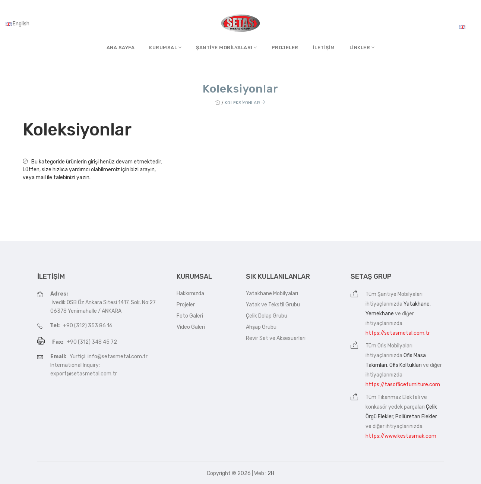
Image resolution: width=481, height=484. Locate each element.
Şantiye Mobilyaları (400, 294)
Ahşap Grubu (261, 327)
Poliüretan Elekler (416, 416)
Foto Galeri (190, 316)
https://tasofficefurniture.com (403, 384)
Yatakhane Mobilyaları (272, 293)
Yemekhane (380, 313)
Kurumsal (165, 47)
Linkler (362, 47)
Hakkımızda (190, 293)
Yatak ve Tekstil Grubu (273, 305)
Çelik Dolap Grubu (266, 316)
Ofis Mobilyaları (394, 346)
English (17, 24)
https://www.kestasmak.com (401, 436)
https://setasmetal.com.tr (398, 333)
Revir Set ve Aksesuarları (276, 338)
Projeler (285, 47)
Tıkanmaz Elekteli (398, 397)
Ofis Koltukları (405, 365)
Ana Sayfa (121, 47)
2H (271, 473)
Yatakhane (417, 304)
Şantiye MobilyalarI (226, 47)
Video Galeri (191, 327)
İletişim (324, 47)
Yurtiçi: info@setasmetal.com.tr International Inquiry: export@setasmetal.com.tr (99, 365)
